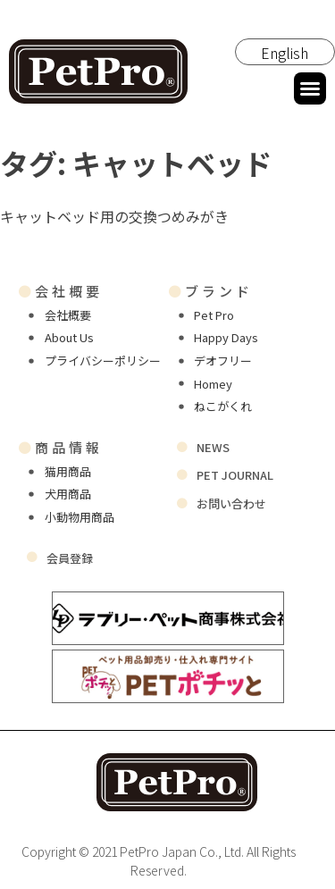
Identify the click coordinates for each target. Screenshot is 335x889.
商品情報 (60, 447)
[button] (310, 88)
